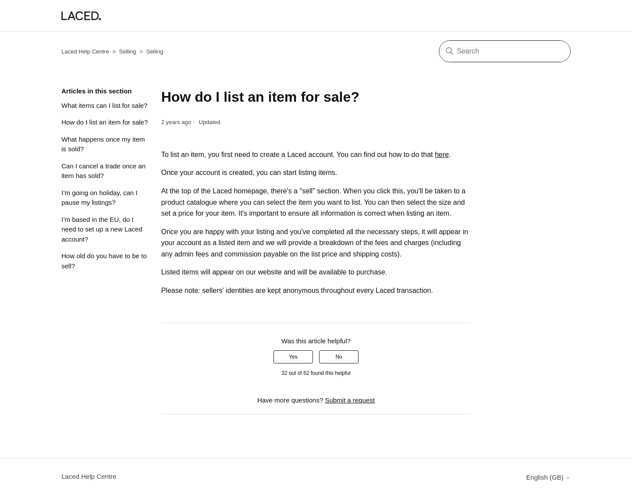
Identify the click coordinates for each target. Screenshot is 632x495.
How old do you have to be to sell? (104, 261)
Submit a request (349, 400)
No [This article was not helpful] (338, 357)
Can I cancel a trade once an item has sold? (103, 171)
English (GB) (548, 477)
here (442, 154)
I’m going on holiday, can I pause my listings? (99, 198)
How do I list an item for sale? (104, 122)
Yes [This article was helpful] (293, 357)
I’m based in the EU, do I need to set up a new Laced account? (101, 229)
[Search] (504, 51)
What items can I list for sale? (104, 105)
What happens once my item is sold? (103, 144)
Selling (127, 51)
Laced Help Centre (85, 51)
